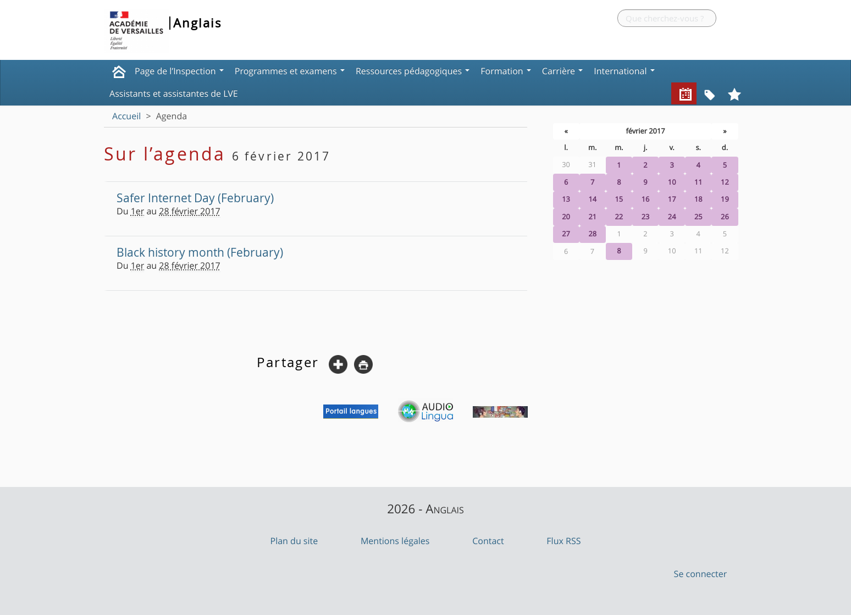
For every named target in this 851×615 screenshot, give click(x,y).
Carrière (562, 71)
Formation (505, 71)
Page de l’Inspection (179, 71)
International (624, 71)
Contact (488, 541)
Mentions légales (395, 541)
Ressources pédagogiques (412, 71)
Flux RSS (563, 541)
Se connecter (700, 574)
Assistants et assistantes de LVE (173, 93)
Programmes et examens (290, 71)
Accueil (126, 116)
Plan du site (294, 541)
